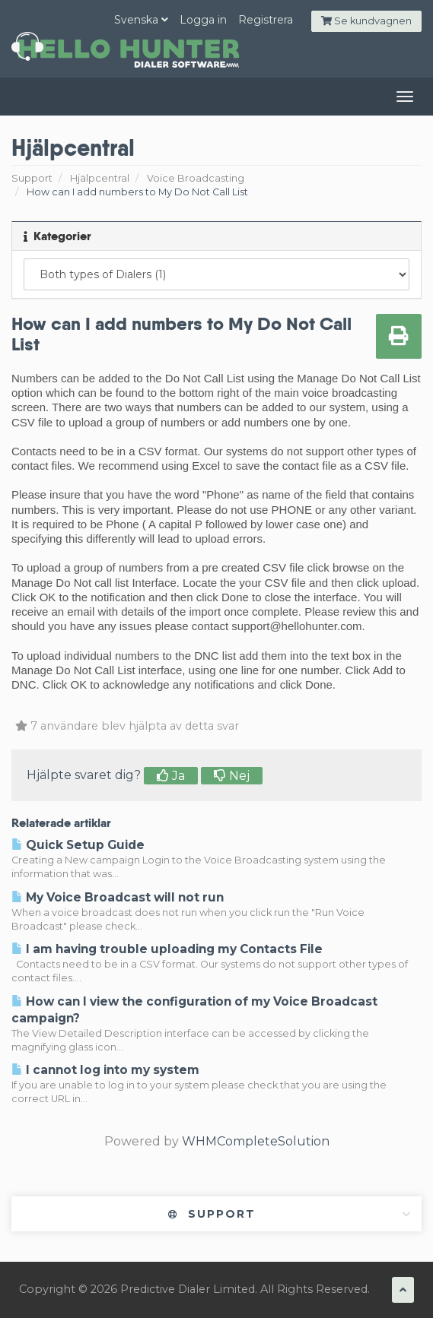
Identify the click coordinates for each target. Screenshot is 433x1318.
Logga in (203, 20)
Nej (232, 775)
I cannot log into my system (105, 1070)
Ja (171, 775)
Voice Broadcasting (195, 178)
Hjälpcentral (99, 178)
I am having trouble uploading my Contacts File (167, 949)
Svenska (141, 20)
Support (32, 178)
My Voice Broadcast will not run (117, 897)
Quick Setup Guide (78, 845)
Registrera (265, 20)
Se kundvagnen (366, 21)
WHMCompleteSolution (256, 1141)
